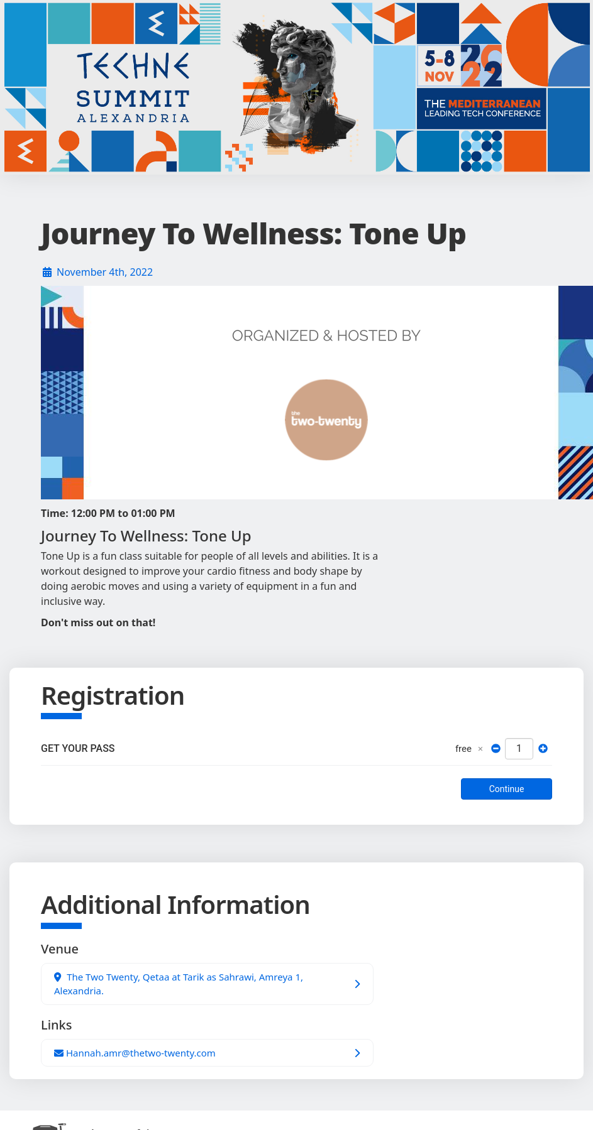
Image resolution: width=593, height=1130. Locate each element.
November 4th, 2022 (105, 272)
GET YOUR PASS (78, 748)
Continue (506, 789)
